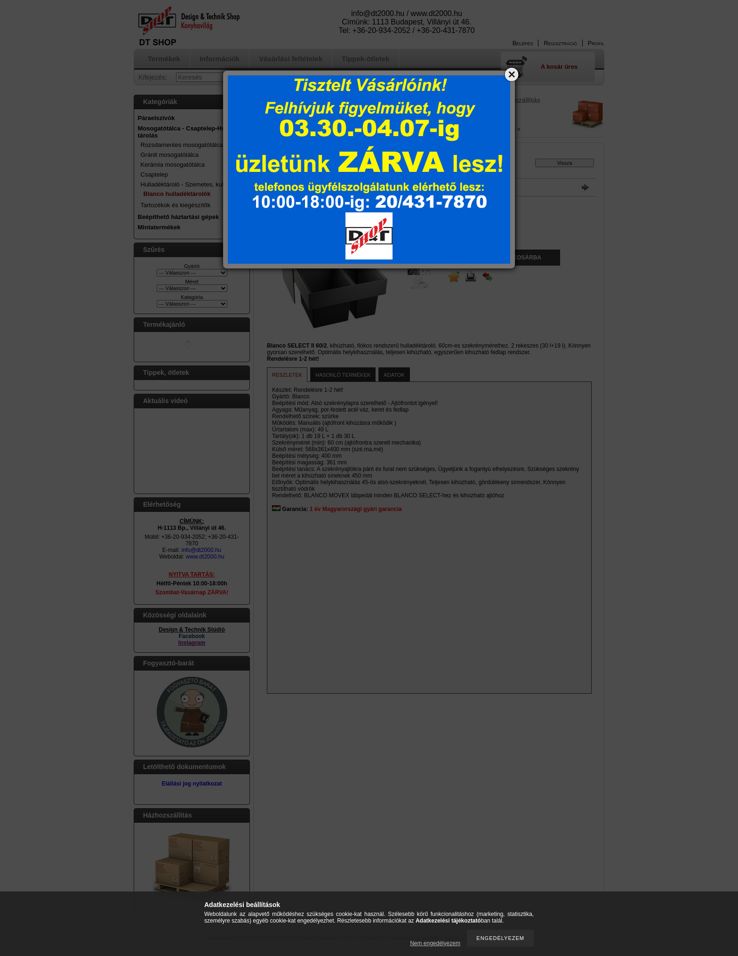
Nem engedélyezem (435, 943)
